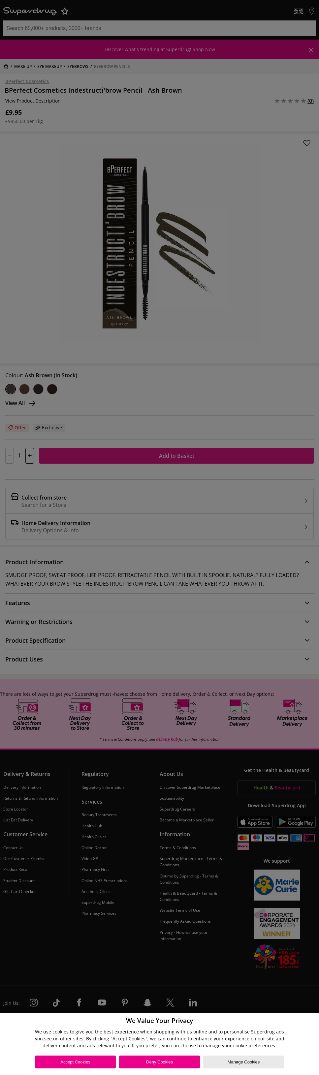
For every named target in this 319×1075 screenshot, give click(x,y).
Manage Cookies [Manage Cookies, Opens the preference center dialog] (244, 1062)
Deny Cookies (159, 1062)
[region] (159, 1044)
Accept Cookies (75, 1062)
